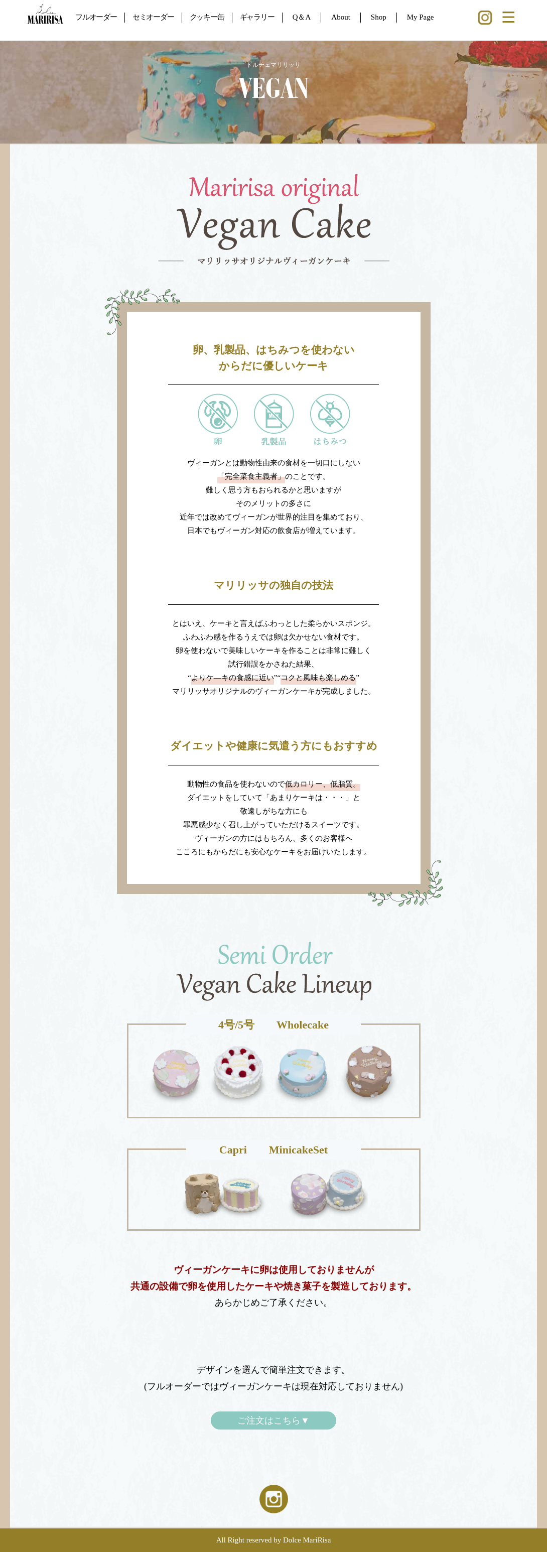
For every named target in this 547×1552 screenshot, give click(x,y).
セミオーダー (153, 17)
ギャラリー (257, 17)
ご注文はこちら (273, 1420)
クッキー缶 (207, 17)
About (340, 17)
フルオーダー (96, 17)
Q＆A (302, 17)
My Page (420, 17)
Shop (378, 17)
